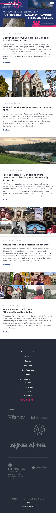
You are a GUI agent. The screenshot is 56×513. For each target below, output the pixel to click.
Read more (7, 62)
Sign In (28, 392)
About (28, 382)
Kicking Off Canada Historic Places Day (26, 244)
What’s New (28, 387)
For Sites (28, 365)
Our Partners (28, 370)
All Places (28, 356)
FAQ (28, 374)
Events (28, 361)
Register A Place (28, 379)
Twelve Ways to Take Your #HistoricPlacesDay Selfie (18, 310)
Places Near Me (28, 352)
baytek (31, 506)
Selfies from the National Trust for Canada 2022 (27, 108)
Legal (28, 502)
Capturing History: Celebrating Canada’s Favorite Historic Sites (26, 39)
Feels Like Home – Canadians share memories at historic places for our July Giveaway (25, 177)
